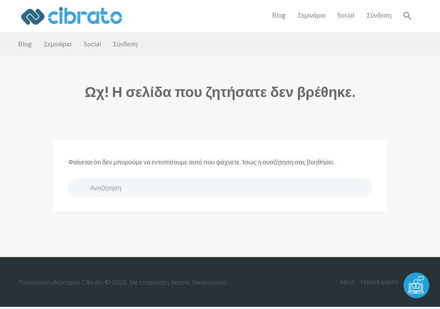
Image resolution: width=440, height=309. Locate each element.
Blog (279, 15)
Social (345, 15)
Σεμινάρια (312, 15)
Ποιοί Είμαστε (380, 281)
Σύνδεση (379, 15)
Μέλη (347, 281)
